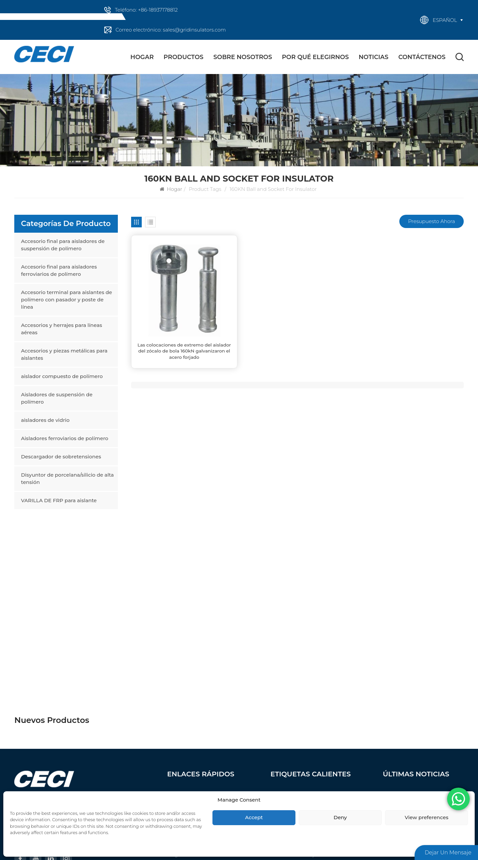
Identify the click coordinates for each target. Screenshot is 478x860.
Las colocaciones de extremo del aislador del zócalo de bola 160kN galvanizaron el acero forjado (184, 351)
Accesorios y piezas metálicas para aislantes (64, 354)
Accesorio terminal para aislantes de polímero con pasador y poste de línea (66, 299)
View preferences (426, 817)
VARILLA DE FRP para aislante (59, 500)
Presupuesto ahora (431, 221)
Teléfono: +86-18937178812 (146, 10)
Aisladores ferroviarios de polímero (64, 438)
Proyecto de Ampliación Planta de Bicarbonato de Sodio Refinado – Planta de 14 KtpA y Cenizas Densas (423, 691)
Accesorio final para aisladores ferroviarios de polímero (59, 270)
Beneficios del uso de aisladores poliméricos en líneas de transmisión (419, 648)
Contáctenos (421, 57)
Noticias (374, 57)
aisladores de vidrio (45, 420)
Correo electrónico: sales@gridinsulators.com (171, 30)
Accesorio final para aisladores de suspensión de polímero (63, 245)
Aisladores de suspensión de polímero (56, 398)
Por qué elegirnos (315, 57)
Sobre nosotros (242, 57)
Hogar (142, 57)
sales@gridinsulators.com (55, 686)
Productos (183, 57)
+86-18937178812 (44, 670)
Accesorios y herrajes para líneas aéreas (61, 329)
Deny (340, 817)
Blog (172, 700)
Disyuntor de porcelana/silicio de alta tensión (67, 478)
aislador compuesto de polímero (62, 376)
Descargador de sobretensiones (61, 456)
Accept (254, 817)
